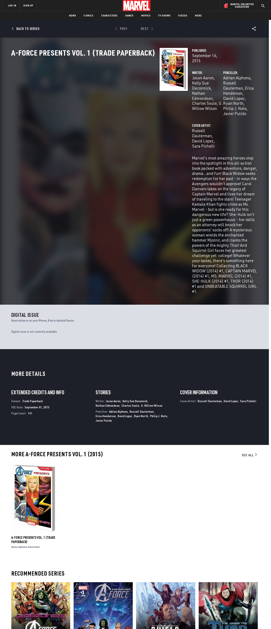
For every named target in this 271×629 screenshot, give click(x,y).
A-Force (17, 531)
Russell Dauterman (217, 91)
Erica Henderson (106, 301)
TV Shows (164, 15)
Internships (45, 590)
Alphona (22, 432)
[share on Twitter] (229, 582)
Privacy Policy (54, 618)
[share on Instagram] (241, 582)
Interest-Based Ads (209, 618)
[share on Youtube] (218, 592)
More (198, 15)
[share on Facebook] (218, 583)
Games (129, 15)
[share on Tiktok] (218, 601)
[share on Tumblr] (253, 582)
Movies (145, 15)
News (72, 15)
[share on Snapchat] (229, 592)
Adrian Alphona (184, 91)
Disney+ (83, 578)
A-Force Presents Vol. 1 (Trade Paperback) (33, 425)
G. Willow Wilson (152, 96)
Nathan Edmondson (107, 291)
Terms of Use (35, 618)
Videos (182, 15)
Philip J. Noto (158, 301)
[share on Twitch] (253, 592)
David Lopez (203, 96)
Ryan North (226, 96)
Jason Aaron (99, 91)
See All (250, 340)
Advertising (86, 572)
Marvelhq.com (88, 584)
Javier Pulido (192, 101)
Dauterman (34, 432)
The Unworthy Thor (212, 531)
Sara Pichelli (158, 118)
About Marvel (47, 572)
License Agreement (182, 618)
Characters (109, 15)
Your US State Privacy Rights (83, 618)
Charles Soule (123, 96)
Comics (88, 15)
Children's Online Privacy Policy (149, 618)
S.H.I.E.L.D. (143, 531)
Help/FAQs (44, 578)
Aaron (14, 432)
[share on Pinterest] (241, 592)
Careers (42, 584)
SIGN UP (28, 5)
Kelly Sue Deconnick (130, 91)
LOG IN (12, 5)
